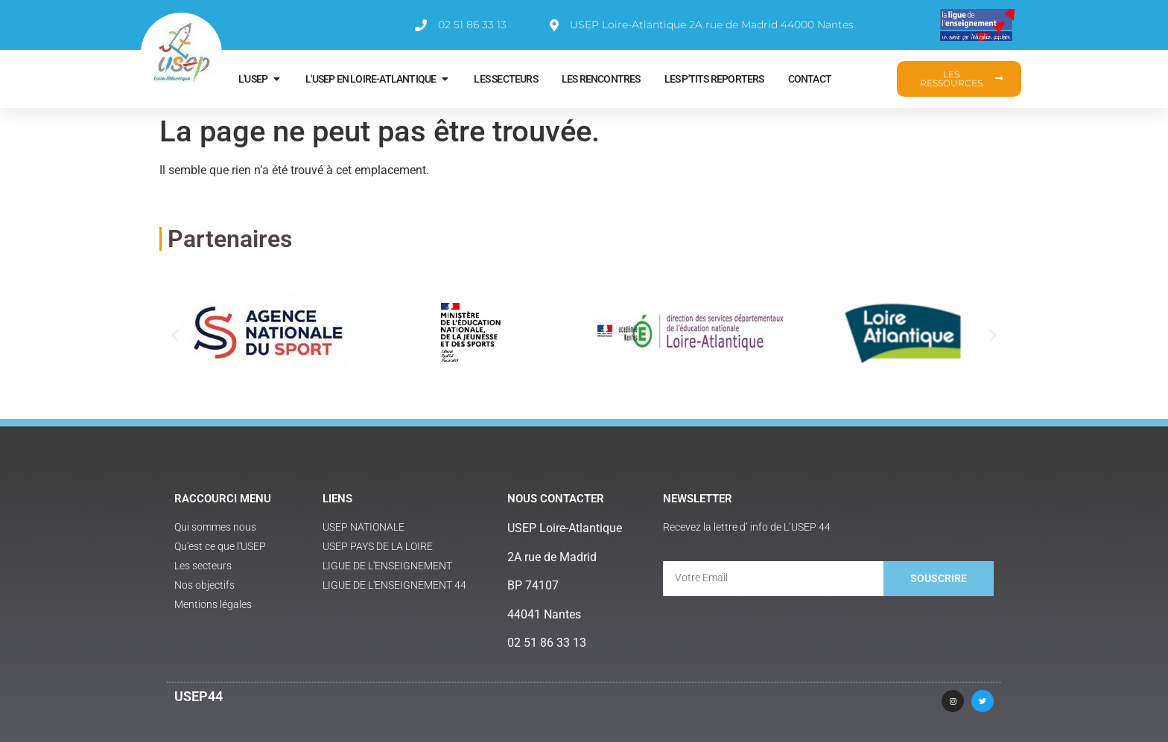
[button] (175, 335)
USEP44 (198, 696)
